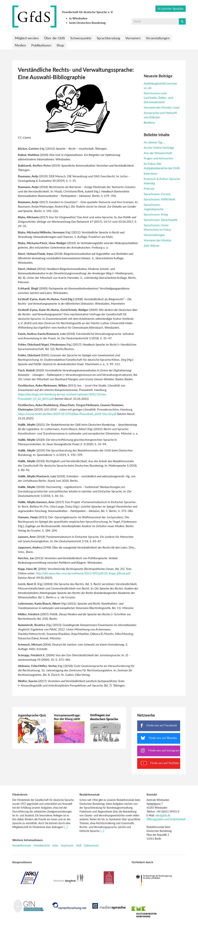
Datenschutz (91, 845)
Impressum (67, 845)
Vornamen (132, 38)
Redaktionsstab (89, 794)
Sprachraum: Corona (157, 194)
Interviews (150, 173)
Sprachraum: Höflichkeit (159, 199)
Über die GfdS (54, 38)
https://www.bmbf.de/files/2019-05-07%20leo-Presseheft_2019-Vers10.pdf (67, 413)
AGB (78, 845)
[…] (65, 827)
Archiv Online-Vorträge (159, 147)
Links (55, 845)
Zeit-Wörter (151, 245)
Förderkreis (19, 794)
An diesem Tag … (154, 142)
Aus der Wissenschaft (158, 153)
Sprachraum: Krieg (156, 214)
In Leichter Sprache (170, 9)
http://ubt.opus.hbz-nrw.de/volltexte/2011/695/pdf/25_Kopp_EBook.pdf (83, 573)
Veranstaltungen (158, 38)
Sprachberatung (108, 38)
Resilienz (149, 122)
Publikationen (41, 45)
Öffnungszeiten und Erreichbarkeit (166, 819)
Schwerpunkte (80, 38)
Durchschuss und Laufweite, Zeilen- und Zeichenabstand (158, 97)
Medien (20, 45)
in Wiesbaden (78, 18)
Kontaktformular (21, 845)
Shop (60, 45)
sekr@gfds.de (162, 815)
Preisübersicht (42, 845)
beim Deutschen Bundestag (87, 22)
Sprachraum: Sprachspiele (160, 219)
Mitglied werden (27, 38)
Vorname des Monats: (161, 107)
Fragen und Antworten (158, 158)
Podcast (149, 188)
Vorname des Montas (157, 240)
